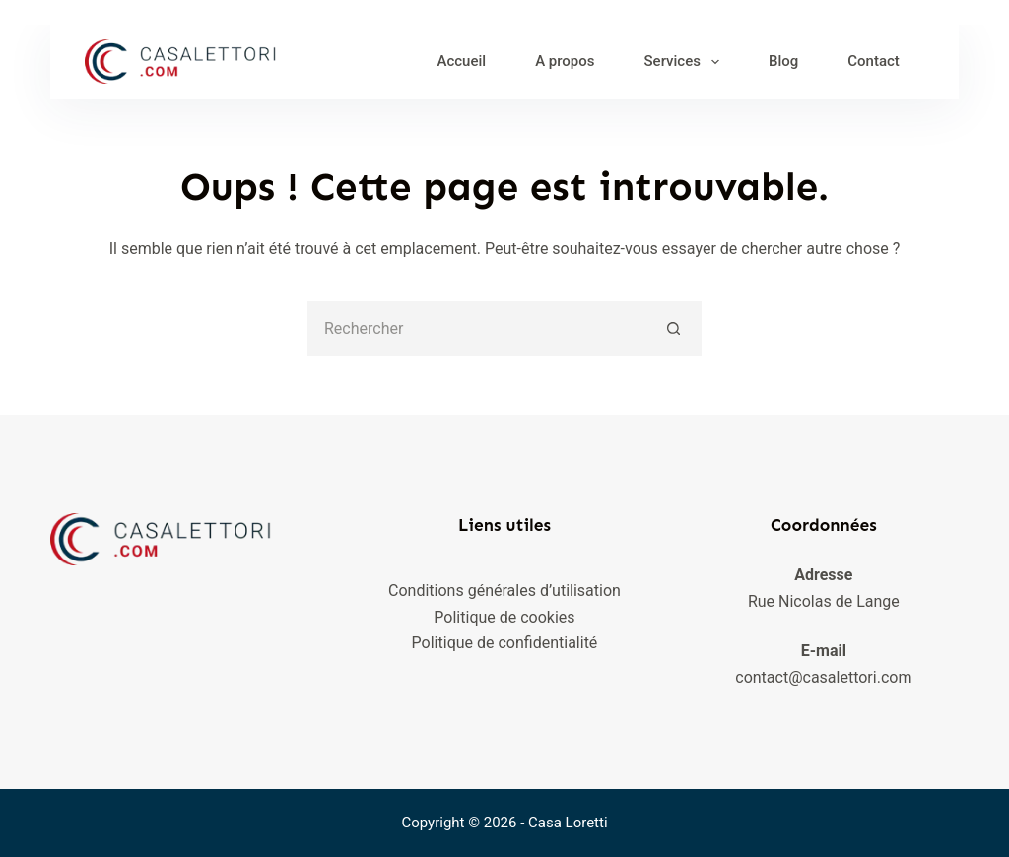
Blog (783, 61)
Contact (873, 61)
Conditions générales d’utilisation (504, 590)
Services (685, 62)
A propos (564, 61)
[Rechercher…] (477, 328)
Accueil (461, 61)
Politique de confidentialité (505, 642)
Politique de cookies (504, 617)
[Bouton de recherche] (674, 328)
